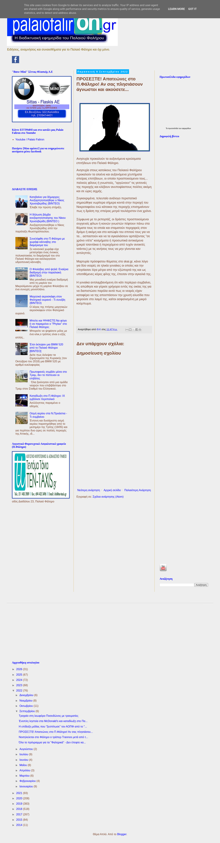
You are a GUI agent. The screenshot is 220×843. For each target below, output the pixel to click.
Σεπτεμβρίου (27, 711)
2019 (19, 803)
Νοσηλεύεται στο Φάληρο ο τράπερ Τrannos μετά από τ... (53, 737)
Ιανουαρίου (26, 786)
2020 (19, 798)
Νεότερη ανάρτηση (88, 490)
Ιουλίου (24, 754)
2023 (19, 685)
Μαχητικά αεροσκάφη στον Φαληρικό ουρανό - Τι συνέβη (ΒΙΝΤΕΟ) (47, 299)
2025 (19, 674)
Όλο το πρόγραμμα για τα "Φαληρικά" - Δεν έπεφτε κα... (52, 742)
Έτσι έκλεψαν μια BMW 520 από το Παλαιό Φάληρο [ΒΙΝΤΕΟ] (46, 347)
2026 (19, 669)
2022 (19, 690)
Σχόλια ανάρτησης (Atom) (108, 496)
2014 (19, 825)
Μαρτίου (24, 775)
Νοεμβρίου (26, 700)
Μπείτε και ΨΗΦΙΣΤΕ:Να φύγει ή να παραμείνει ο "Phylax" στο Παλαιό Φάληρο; (48, 323)
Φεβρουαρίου (28, 781)
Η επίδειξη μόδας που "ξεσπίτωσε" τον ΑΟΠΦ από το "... (53, 726)
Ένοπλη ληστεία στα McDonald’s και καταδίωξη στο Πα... (53, 721)
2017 (19, 814)
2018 (19, 809)
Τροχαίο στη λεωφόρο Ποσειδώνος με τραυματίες (48, 715)
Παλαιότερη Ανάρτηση (137, 490)
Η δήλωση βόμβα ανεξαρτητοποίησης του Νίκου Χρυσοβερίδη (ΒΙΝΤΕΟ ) (48, 218)
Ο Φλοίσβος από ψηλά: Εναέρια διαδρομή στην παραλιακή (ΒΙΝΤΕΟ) (49, 272)
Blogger (121, 834)
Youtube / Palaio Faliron (29, 139)
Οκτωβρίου (26, 705)
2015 (19, 819)
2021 (19, 793)
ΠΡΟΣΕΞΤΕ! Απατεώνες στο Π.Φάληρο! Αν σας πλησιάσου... (56, 731)
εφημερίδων (186, 128)
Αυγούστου (26, 749)
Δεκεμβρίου (26, 695)
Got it (192, 9)
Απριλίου (25, 770)
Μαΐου (23, 765)
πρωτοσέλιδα (173, 128)
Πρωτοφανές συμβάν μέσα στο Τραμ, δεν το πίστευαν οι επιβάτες (48, 375)
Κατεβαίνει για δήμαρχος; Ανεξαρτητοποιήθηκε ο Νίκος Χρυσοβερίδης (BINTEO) (47, 200)
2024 (19, 679)
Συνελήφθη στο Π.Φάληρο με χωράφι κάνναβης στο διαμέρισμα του (47, 242)
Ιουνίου (24, 759)
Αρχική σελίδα (112, 490)
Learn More (176, 9)
